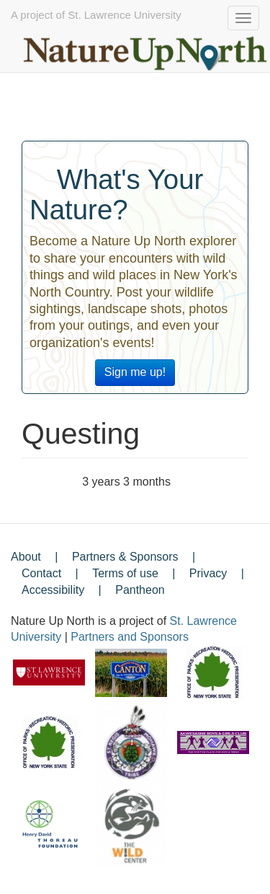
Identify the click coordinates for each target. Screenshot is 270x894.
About (26, 557)
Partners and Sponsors (130, 637)
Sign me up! (135, 372)
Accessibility (53, 590)
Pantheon (140, 590)
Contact (41, 573)
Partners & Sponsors (125, 557)
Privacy (208, 573)
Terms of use (125, 573)
